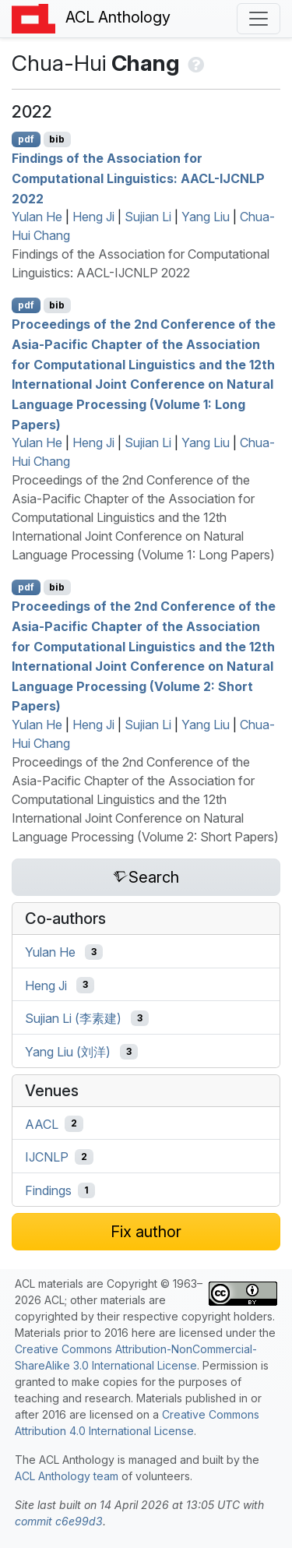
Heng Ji (93, 216)
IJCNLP (47, 1157)
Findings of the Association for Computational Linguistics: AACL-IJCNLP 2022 (138, 178)
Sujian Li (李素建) (73, 1018)
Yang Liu (205, 216)
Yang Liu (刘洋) (68, 1052)
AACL (41, 1123)
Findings (48, 1190)
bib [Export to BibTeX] (57, 139)
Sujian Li (148, 216)
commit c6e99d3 (59, 1521)
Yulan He (37, 216)
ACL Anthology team (66, 1476)
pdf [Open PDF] (26, 139)
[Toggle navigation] (258, 18)
